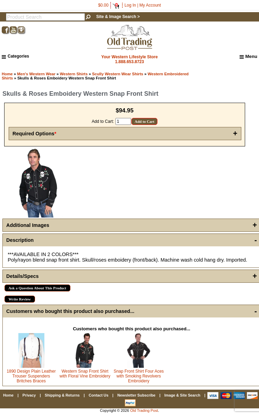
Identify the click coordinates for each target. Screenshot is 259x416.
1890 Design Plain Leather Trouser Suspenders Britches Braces (31, 376)
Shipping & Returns (62, 395)
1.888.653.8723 (129, 61)
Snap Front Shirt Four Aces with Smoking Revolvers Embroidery (139, 376)
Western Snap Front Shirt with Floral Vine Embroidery (85, 374)
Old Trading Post (144, 410)
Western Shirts (74, 74)
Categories (15, 56)
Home (7, 74)
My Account (150, 5)
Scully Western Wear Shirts (117, 74)
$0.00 (108, 5)
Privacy (29, 395)
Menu (248, 56)
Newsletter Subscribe (136, 395)
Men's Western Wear (36, 74)
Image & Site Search (182, 395)
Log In (130, 5)
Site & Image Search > (118, 16)
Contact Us (99, 395)
